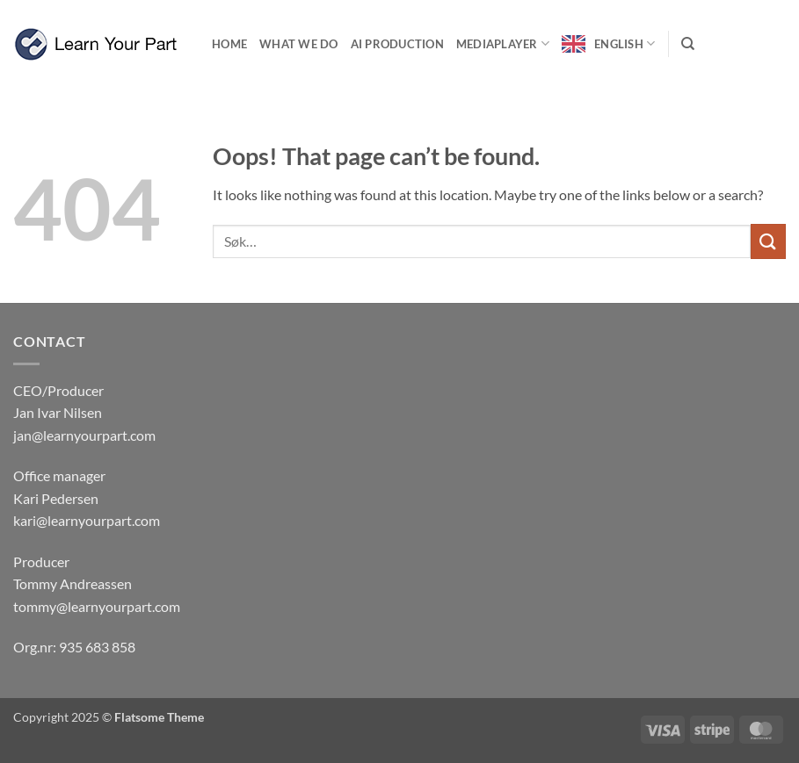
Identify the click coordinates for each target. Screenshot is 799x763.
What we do (298, 44)
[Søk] (687, 44)
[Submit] (768, 241)
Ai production (397, 44)
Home (229, 44)
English (624, 43)
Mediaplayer (502, 43)
